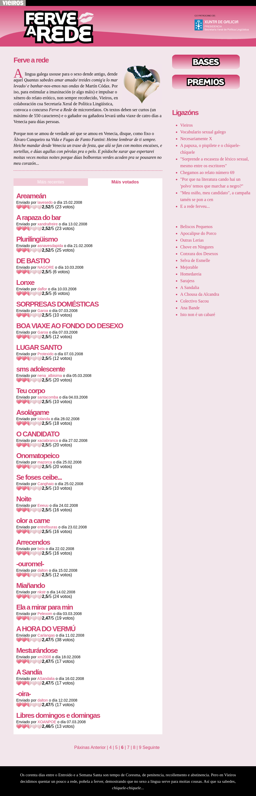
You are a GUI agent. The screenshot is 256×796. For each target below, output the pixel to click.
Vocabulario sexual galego (203, 132)
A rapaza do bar (38, 217)
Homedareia (190, 274)
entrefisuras (47, 527)
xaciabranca (48, 440)
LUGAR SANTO (39, 347)
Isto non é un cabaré (197, 314)
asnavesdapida (50, 246)
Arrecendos (33, 542)
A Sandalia (189, 287)
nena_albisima (50, 375)
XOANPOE (47, 722)
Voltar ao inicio (54, 26)
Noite (23, 499)
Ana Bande (190, 307)
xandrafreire (48, 224)
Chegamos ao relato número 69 (207, 172)
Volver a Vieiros (13, 3)
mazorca (45, 462)
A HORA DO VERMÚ (45, 629)
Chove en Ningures (197, 247)
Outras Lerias (192, 240)
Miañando (30, 585)
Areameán (31, 196)
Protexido (46, 354)
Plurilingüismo (37, 239)
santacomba (48, 397)
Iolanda (44, 419)
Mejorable (189, 267)
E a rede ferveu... (195, 206)
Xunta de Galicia (224, 24)
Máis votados (125, 182)
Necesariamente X (196, 138)
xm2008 (44, 657)
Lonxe (25, 282)
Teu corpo (30, 391)
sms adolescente (40, 369)
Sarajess (187, 280)
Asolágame (32, 412)
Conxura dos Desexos (199, 253)
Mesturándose (36, 650)
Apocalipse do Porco (198, 233)
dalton (43, 570)
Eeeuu (43, 505)
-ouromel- (30, 564)
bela (41, 549)
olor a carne (33, 521)
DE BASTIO (33, 261)
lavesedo (45, 202)
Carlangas (46, 635)
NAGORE (46, 267)
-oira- (23, 694)
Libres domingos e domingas (58, 715)
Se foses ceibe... (39, 477)
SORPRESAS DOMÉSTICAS (57, 304)
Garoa (43, 310)
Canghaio (46, 484)
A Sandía (29, 672)
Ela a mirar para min (44, 607)
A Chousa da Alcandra (199, 294)
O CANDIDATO (37, 434)
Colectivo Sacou (194, 301)
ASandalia (46, 678)
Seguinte (151, 747)
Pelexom (45, 613)
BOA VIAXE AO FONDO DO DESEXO (69, 326)
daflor (42, 289)
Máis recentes (50, 182)
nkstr (42, 592)
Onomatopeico (37, 456)
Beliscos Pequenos (196, 226)
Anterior (98, 747)
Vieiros (186, 125)
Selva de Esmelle (195, 260)
